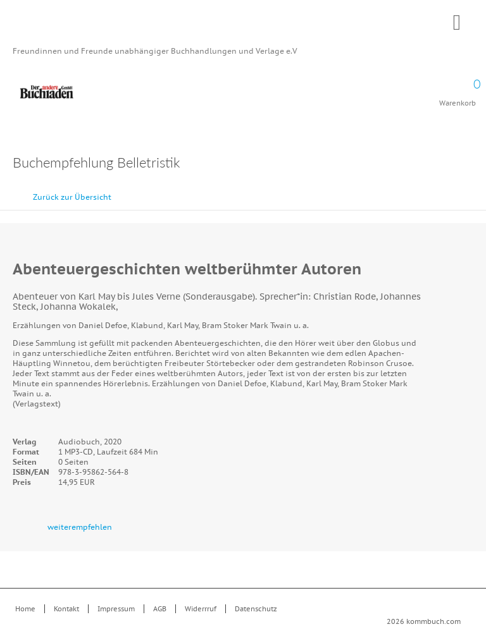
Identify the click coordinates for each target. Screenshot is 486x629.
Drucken (466, 164)
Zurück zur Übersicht (72, 197)
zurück (445, 191)
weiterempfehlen (79, 527)
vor (473, 191)
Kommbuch (243, 26)
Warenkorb (457, 88)
